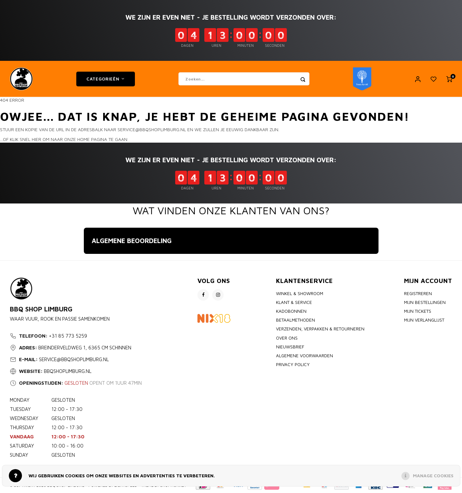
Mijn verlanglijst (424, 320)
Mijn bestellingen (425, 302)
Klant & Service (294, 302)
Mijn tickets (417, 311)
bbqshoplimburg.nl (67, 371)
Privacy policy (293, 364)
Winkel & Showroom (299, 293)
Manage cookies (433, 475)
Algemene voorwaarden (304, 355)
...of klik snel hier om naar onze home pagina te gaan (63, 139)
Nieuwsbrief (290, 346)
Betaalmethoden (295, 320)
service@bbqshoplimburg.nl (74, 359)
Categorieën (105, 78)
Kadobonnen (291, 311)
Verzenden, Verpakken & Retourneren (320, 328)
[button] (84, 260)
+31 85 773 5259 (68, 336)
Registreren (418, 293)
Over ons (287, 338)
